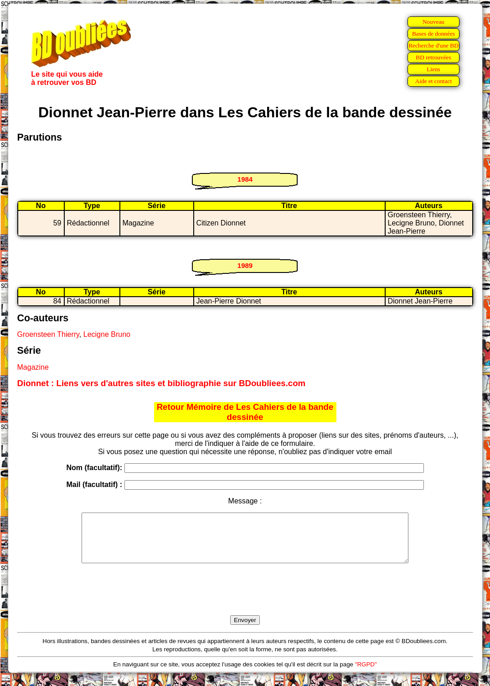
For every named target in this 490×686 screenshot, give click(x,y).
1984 (245, 179)
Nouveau (433, 21)
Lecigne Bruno (106, 334)
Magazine (33, 367)
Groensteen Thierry (48, 334)
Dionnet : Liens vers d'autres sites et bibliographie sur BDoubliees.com (161, 383)
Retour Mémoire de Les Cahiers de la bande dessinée (245, 412)
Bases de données (433, 33)
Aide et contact (433, 81)
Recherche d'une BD (433, 45)
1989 (245, 265)
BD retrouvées (433, 57)
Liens (433, 69)
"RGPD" (366, 673)
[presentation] (245, 600)
